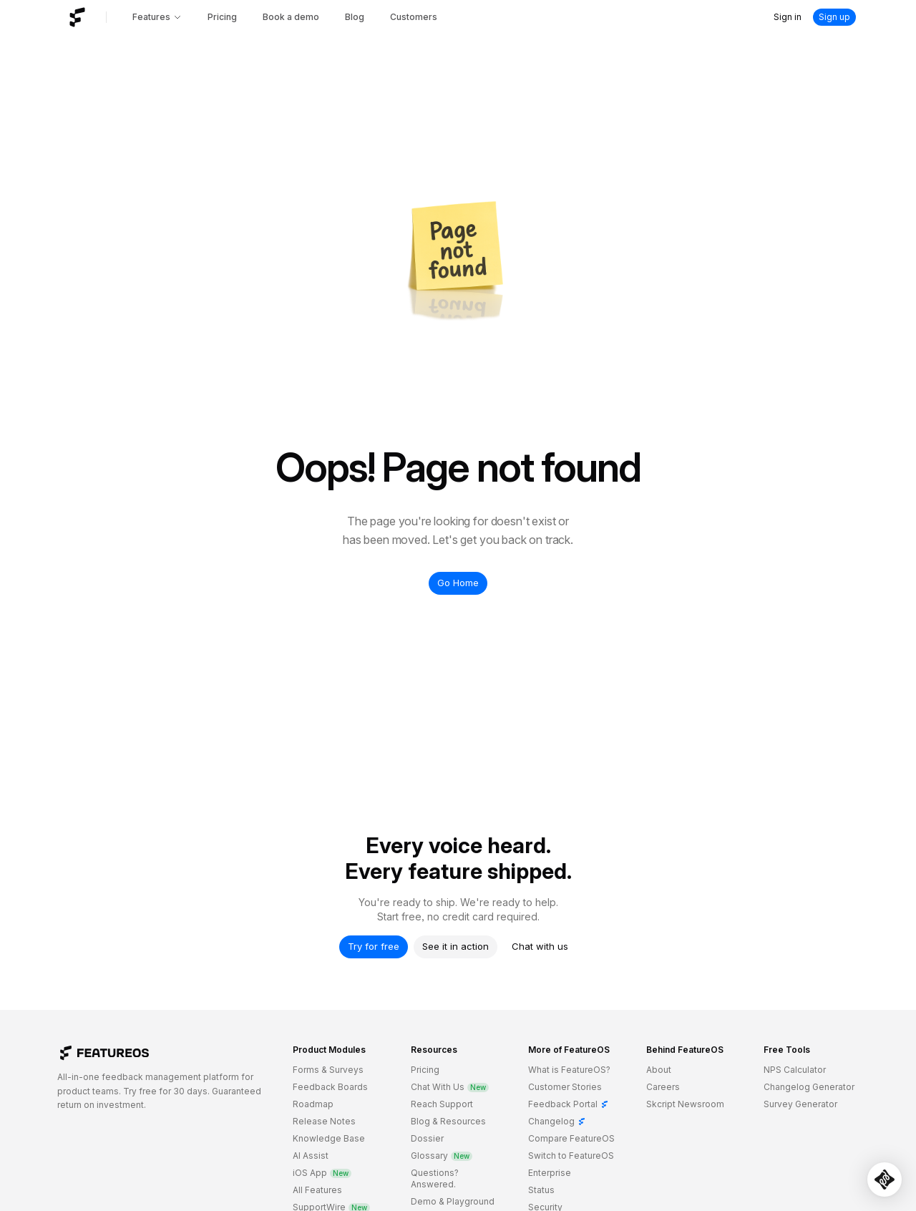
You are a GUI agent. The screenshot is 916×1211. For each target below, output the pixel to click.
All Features (317, 1190)
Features (157, 16)
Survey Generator (800, 1104)
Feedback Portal (568, 1104)
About (658, 1069)
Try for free (373, 946)
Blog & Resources (448, 1121)
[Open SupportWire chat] (884, 1179)
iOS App (322, 1172)
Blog (354, 16)
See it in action (455, 946)
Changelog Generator (809, 1086)
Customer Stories (565, 1086)
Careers (663, 1086)
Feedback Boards (330, 1086)
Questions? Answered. (435, 1178)
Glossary (441, 1155)
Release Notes (324, 1121)
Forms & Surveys (328, 1069)
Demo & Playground (452, 1201)
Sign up (834, 16)
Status (541, 1190)
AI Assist (310, 1155)
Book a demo (291, 16)
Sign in (788, 16)
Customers (413, 16)
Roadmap (313, 1104)
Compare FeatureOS (571, 1138)
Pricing (222, 16)
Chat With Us (450, 1086)
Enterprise (549, 1172)
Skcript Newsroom (685, 1104)
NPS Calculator (795, 1069)
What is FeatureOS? (569, 1069)
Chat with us (540, 946)
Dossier (427, 1138)
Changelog (557, 1121)
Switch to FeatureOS (571, 1155)
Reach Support (442, 1104)
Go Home (458, 582)
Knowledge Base (329, 1138)
